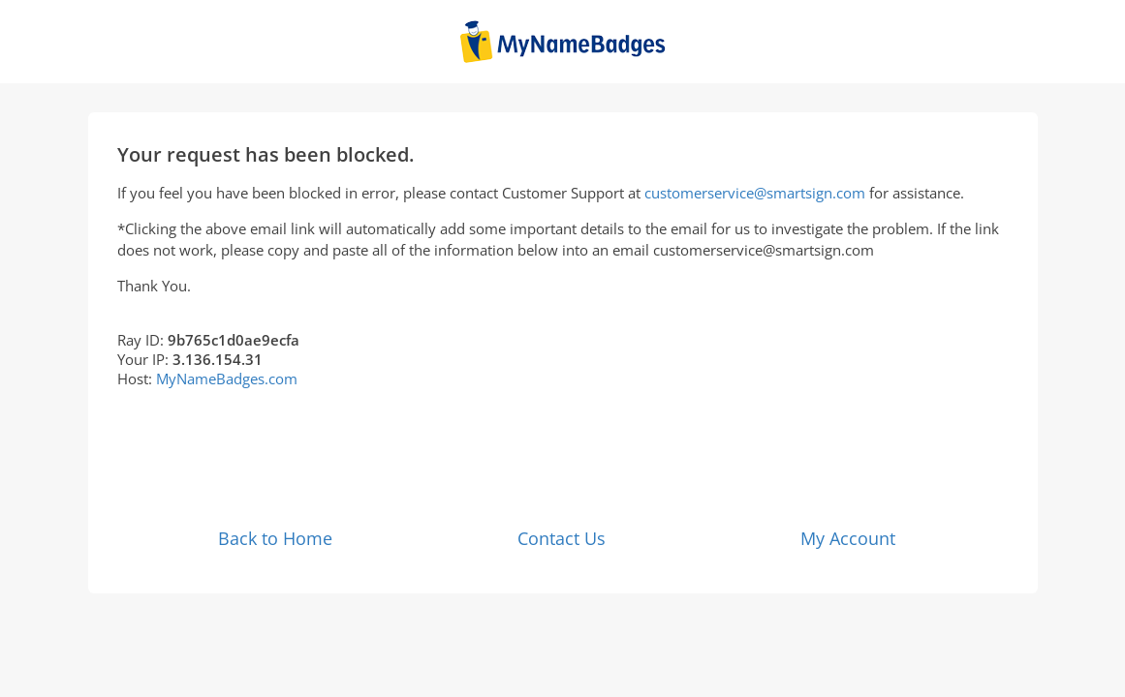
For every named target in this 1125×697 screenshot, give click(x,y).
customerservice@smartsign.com (754, 192)
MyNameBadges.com (226, 378)
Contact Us (561, 538)
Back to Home (275, 538)
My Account (847, 538)
